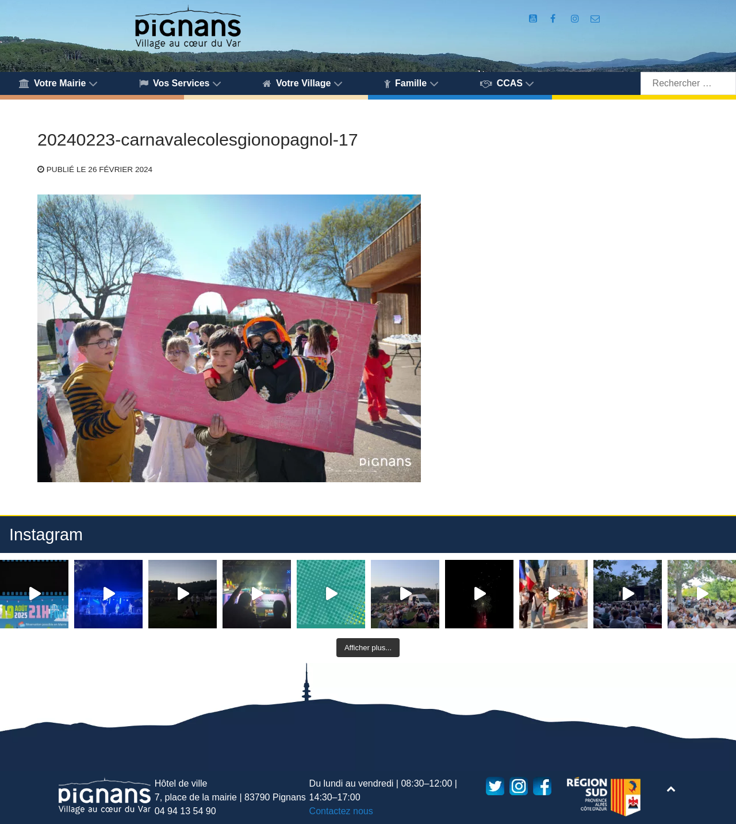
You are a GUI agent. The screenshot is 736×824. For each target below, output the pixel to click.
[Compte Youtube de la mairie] (534, 18)
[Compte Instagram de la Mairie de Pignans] (576, 18)
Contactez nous (341, 811)
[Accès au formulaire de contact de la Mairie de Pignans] (595, 18)
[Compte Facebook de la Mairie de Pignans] (554, 18)
